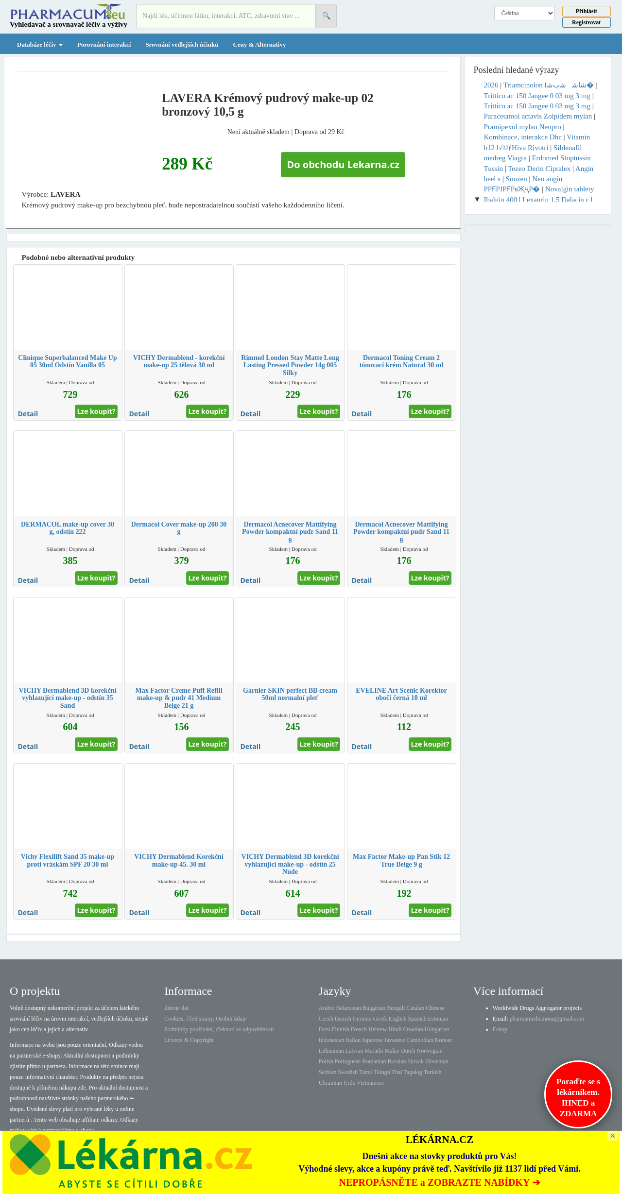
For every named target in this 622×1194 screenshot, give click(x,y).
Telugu (382, 1072)
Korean (443, 1040)
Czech (326, 1018)
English (398, 1018)
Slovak (416, 1061)
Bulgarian (374, 1008)
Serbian (328, 1072)
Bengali (396, 1008)
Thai (397, 1072)
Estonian (438, 1018)
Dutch (408, 1050)
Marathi (373, 1050)
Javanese (394, 1040)
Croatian (413, 1029)
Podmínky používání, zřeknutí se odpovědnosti (219, 1029)
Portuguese (348, 1061)
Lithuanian (331, 1050)
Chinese (435, 1008)
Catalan (415, 1008)
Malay (391, 1050)
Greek (380, 1018)
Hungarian (437, 1029)
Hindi (394, 1029)
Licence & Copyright (189, 1040)
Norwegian (429, 1050)
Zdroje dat (176, 1008)
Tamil (366, 1072)
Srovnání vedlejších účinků (181, 44)
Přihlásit (586, 11)
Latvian (354, 1050)
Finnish (340, 1029)
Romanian (374, 1061)
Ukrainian (330, 1082)
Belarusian (348, 1008)
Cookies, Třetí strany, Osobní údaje (205, 1018)
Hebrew (377, 1029)
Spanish (417, 1018)
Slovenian (437, 1061)
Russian (397, 1061)
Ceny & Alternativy (259, 44)
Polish (326, 1061)
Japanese (372, 1040)
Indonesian (332, 1040)
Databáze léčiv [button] (40, 44)
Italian (353, 1040)
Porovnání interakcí (104, 44)
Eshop (500, 1029)
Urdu (350, 1082)
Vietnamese (370, 1082)
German (362, 1018)
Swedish (348, 1072)
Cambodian (419, 1040)
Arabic (327, 1008)
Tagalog (412, 1072)
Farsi (324, 1029)
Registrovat (586, 22)
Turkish (433, 1072)
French (359, 1029)
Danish (343, 1018)
